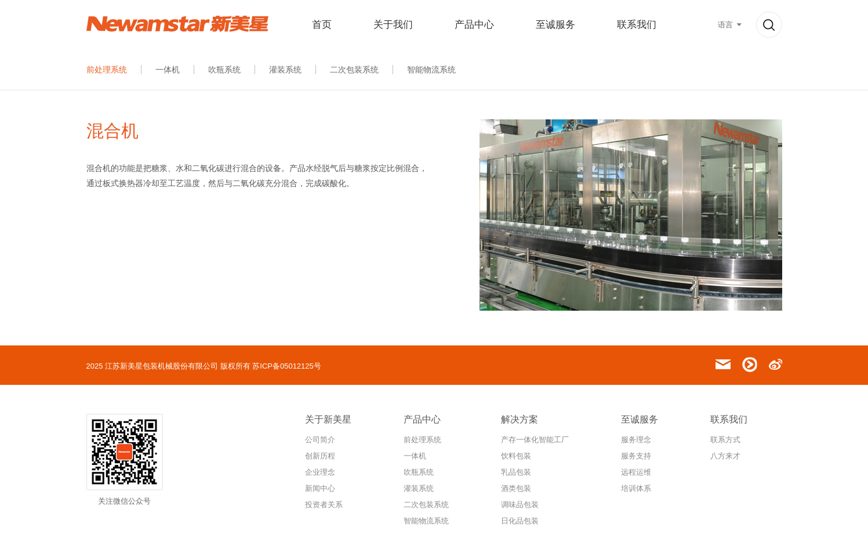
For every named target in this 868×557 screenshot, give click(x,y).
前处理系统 (106, 69)
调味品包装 (520, 504)
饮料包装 (516, 456)
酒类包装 (516, 488)
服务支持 (636, 456)
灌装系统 (285, 69)
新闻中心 (320, 488)
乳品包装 (516, 472)
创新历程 (320, 456)
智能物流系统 (431, 69)
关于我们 (393, 24)
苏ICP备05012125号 (286, 366)
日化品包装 (520, 520)
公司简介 (320, 439)
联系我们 (636, 24)
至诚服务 (555, 24)
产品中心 (474, 24)
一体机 (167, 69)
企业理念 (320, 472)
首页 (322, 24)
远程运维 (636, 472)
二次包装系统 (354, 69)
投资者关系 (324, 504)
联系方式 (725, 439)
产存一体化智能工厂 (535, 439)
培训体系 (636, 488)
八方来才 (725, 456)
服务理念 (636, 439)
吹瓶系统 (224, 69)
